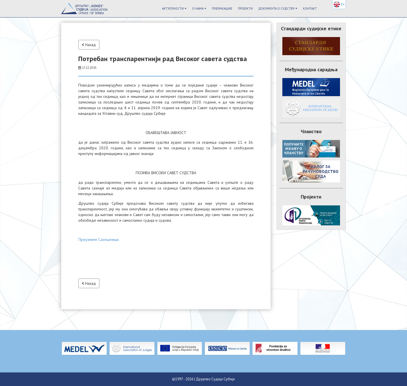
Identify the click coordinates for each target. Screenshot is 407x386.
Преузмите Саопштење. (99, 239)
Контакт (310, 8)
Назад (89, 44)
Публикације (222, 8)
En (339, 4)
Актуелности (174, 8)
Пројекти (245, 8)
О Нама (199, 8)
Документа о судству (277, 8)
